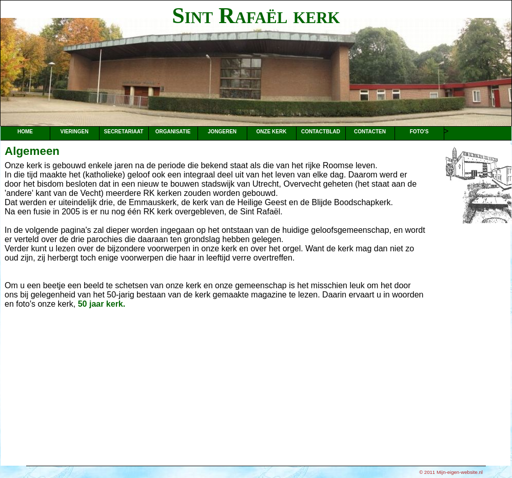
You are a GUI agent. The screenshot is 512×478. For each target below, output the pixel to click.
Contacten (370, 131)
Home (25, 131)
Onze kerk (272, 131)
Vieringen (74, 131)
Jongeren (222, 131)
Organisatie (173, 131)
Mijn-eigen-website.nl (460, 472)
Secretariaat (124, 131)
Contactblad (320, 131)
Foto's (419, 131)
